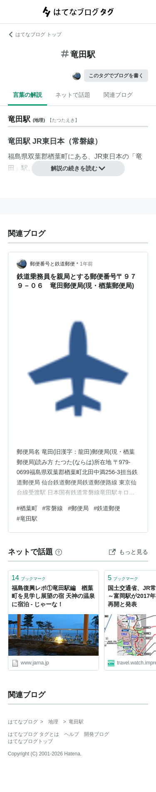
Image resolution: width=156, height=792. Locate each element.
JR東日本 (108, 156)
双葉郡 (38, 156)
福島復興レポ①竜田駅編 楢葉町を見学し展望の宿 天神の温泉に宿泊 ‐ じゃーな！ (53, 596)
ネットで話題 (72, 94)
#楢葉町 (27, 508)
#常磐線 (52, 508)
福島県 (18, 156)
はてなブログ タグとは (33, 734)
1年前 (86, 264)
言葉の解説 (27, 94)
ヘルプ (71, 734)
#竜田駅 (27, 518)
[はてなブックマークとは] (58, 552)
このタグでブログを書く (116, 76)
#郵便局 (78, 508)
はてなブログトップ (30, 741)
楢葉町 (58, 156)
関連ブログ (118, 94)
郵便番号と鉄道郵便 (52, 264)
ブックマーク (29, 577)
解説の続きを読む (78, 168)
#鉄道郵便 (107, 508)
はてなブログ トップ (35, 34)
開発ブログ (96, 734)
